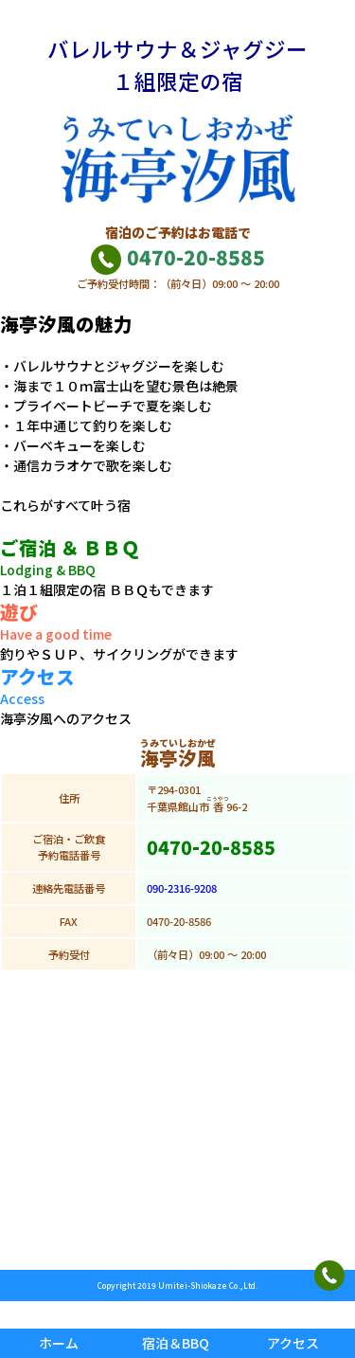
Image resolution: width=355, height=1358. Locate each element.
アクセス (293, 1342)
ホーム (59, 1342)
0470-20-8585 (177, 257)
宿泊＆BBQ (175, 1342)
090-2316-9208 (182, 888)
